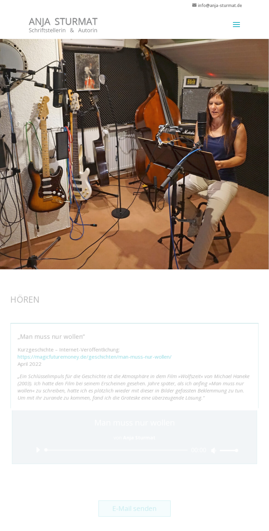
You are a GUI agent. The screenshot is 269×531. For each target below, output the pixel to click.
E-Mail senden (134, 508)
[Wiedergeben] (38, 449)
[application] (134, 450)
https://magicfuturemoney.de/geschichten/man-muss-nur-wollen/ (95, 357)
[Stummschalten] (213, 450)
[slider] (117, 450)
